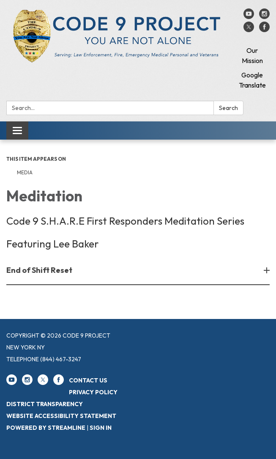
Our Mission (252, 55)
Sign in (101, 428)
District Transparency (44, 404)
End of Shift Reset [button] (40, 270)
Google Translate (252, 80)
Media (25, 172)
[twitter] (248, 29)
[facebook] (264, 29)
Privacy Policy (93, 392)
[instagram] (264, 16)
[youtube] (248, 16)
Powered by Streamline (45, 428)
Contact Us (88, 380)
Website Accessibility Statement (61, 416)
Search (228, 108)
